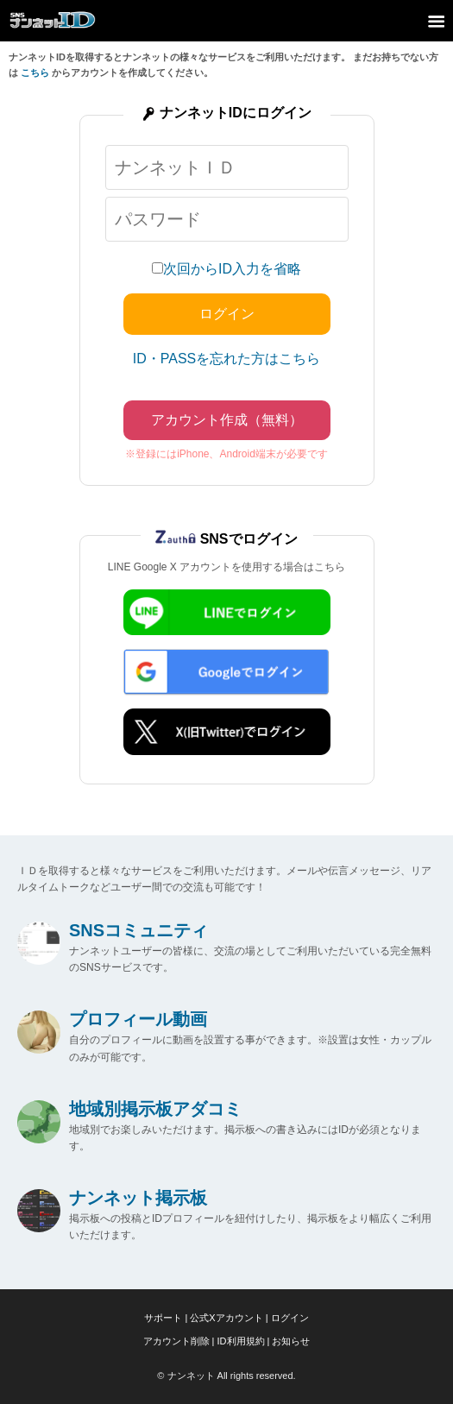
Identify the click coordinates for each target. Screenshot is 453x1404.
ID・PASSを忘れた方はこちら (227, 358)
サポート (163, 1318)
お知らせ (291, 1341)
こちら (35, 72)
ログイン (290, 1318)
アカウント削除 (176, 1341)
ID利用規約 (241, 1341)
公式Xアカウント (226, 1318)
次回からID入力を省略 (232, 268)
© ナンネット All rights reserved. (226, 1375)
